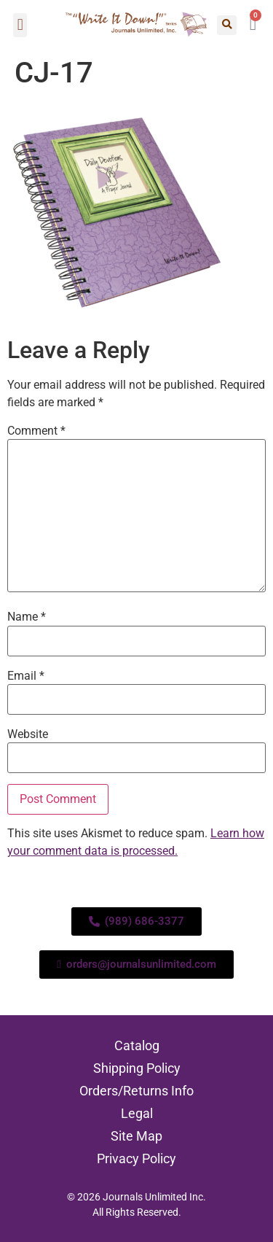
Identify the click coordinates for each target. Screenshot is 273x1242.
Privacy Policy (136, 1158)
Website (27, 734)
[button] (20, 25)
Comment (36, 431)
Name (26, 617)
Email (25, 676)
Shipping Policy (137, 1068)
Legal (137, 1113)
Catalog (136, 1045)
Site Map (136, 1136)
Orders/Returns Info (136, 1090)
